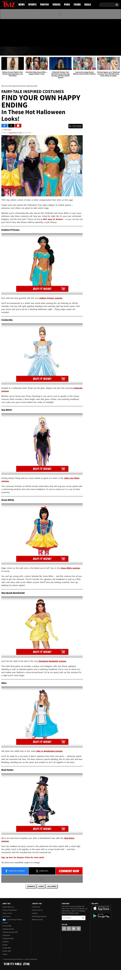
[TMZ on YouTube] (73, 928)
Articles (5, 923)
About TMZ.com (8, 907)
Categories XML (8, 938)
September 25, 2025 (15, 133)
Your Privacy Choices (12, 919)
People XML (7, 948)
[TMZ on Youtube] (10, 32)
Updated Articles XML (10, 932)
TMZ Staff (7, 130)
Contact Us (36, 907)
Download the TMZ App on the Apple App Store (101, 908)
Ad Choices (7, 916)
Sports (23, 51)
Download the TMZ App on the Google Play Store (101, 916)
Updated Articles (8, 929)
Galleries (6, 942)
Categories (6, 935)
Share (15, 871)
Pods (77, 51)
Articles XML (7, 926)
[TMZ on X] (6, 32)
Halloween (51, 886)
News (6, 51)
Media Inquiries (37, 919)
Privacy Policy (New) (10, 910)
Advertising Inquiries (39, 916)
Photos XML (7, 951)
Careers (35, 913)
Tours (93, 51)
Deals (110, 51)
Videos (61, 51)
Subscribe (83, 918)
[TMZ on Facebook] (3, 32)
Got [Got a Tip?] (8, 42)
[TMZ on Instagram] (15, 32)
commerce (31, 886)
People (5, 945)
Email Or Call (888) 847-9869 (27, 42)
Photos (42, 51)
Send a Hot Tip (37, 910)
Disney (41, 886)
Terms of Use (7, 913)
